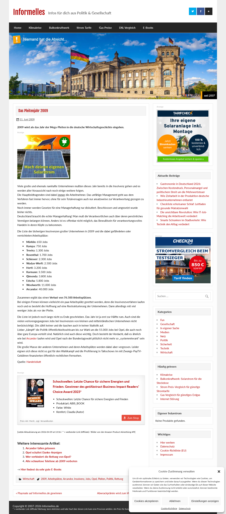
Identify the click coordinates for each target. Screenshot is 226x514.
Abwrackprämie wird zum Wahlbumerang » (121, 493)
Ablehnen (174, 500)
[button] (219, 471)
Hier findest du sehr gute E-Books (41, 469)
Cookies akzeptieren (146, 500)
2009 (44, 478)
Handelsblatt (33, 361)
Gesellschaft (167, 324)
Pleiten (101, 478)
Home (17, 27)
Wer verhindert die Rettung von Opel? (48, 456)
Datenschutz (185, 508)
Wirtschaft (28, 478)
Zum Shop (133, 417)
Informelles (29, 12)
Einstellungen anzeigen (205, 500)
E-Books (148, 27)
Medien (164, 332)
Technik (164, 348)
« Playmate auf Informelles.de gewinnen (39, 493)
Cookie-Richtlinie (169, 508)
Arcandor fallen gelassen (40, 448)
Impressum (166, 454)
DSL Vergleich (127, 27)
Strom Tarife (84, 27)
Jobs (87, 478)
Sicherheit (166, 344)
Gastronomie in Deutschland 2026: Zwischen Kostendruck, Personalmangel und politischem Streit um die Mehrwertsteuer (182, 188)
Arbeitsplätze (55, 478)
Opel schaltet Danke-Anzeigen (44, 452)
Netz (163, 336)
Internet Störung (169, 399)
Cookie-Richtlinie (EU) (173, 450)
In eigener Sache (169, 328)
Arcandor (31, 338)
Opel (94, 478)
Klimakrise (35, 27)
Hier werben (167, 442)
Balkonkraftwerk (59, 27)
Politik (109, 478)
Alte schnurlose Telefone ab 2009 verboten (51, 461)
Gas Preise (105, 27)
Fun (162, 320)
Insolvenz (79, 478)
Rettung (118, 478)
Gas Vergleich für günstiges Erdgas (180, 394)
